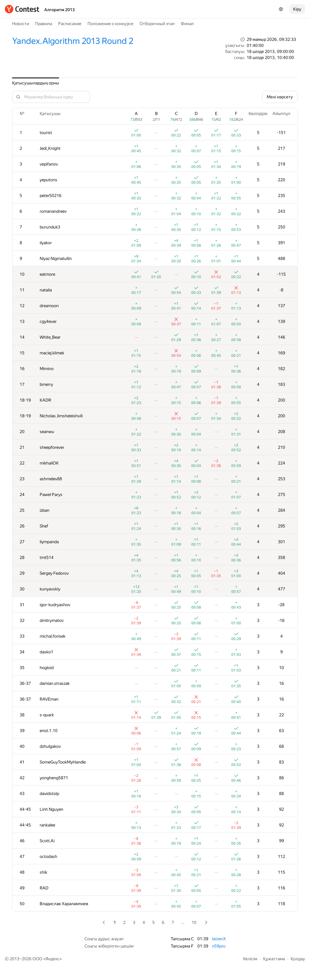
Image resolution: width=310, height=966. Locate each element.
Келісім (250, 958)
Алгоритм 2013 (59, 9)
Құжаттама (274, 958)
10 (194, 922)
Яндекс (52, 958)
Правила (43, 23)
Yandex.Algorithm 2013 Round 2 (72, 41)
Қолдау (298, 958)
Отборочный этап (157, 23)
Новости (20, 23)
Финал (187, 23)
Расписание (69, 23)
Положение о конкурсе (110, 23)
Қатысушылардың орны (35, 82)
